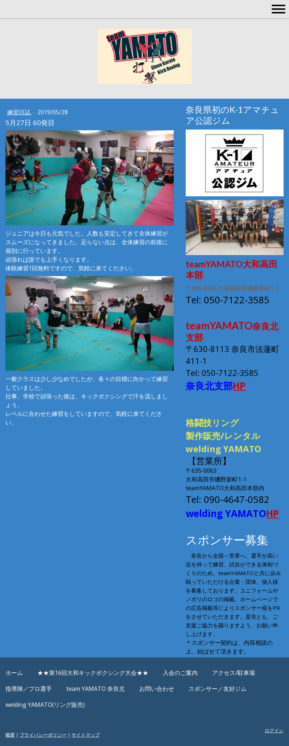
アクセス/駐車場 (233, 673)
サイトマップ (85, 734)
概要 (10, 734)
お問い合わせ (156, 689)
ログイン (274, 730)
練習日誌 (19, 112)
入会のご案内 (180, 673)
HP (239, 385)
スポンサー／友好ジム (218, 689)
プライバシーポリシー (43, 734)
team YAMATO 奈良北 (95, 689)
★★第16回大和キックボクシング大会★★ (92, 673)
